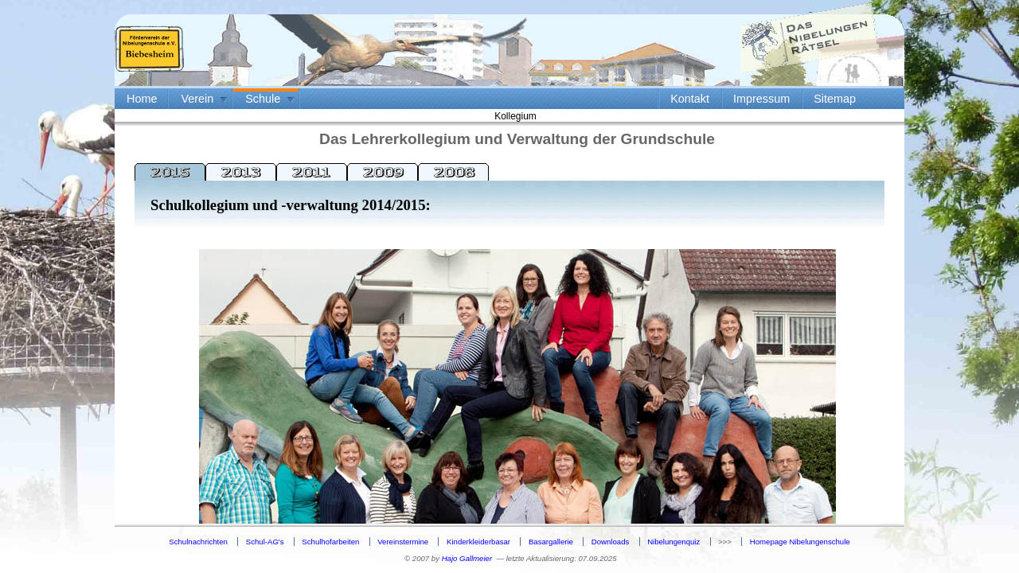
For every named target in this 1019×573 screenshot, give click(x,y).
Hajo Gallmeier (467, 558)
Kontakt (689, 98)
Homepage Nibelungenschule (800, 541)
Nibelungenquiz (673, 541)
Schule (262, 98)
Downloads (610, 541)
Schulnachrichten (198, 541)
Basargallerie (551, 541)
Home (142, 98)
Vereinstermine (402, 541)
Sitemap (835, 98)
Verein (197, 98)
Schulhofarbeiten (330, 541)
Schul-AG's (265, 541)
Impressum (761, 98)
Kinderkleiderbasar (478, 541)
